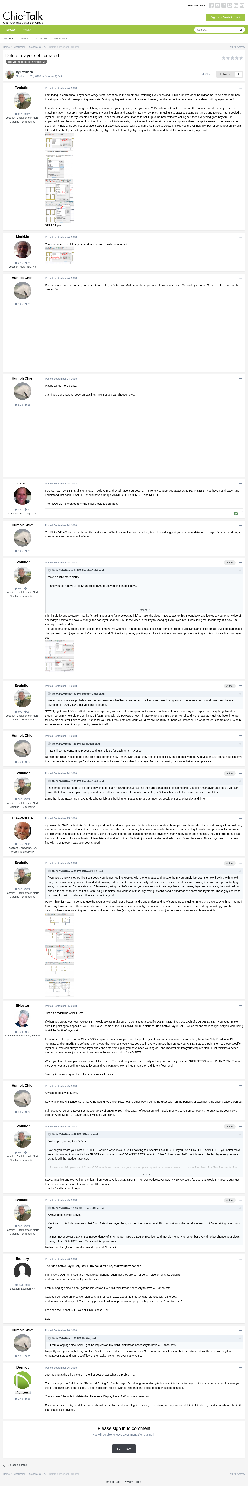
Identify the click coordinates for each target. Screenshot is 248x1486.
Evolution (26, 72)
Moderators (60, 38)
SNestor (22, 1006)
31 (27, 1031)
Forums (8, 38)
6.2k (19, 304)
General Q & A (53, 76)
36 (27, 1398)
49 (27, 844)
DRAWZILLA (22, 818)
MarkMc (22, 237)
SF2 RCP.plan (53, 225)
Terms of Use (112, 1481)
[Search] (215, 30)
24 (27, 114)
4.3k (19, 263)
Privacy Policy (132, 1481)
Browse (11, 31)
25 (27, 304)
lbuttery (22, 1259)
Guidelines (41, 38)
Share (207, 74)
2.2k (19, 1031)
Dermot (22, 1367)
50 (27, 509)
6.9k (19, 509)
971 (18, 114)
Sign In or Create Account (225, 17)
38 (27, 263)
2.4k (19, 1398)
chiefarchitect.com (195, 5)
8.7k (19, 844)
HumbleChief (22, 278)
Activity (27, 29)
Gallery (24, 38)
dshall (22, 483)
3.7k (19, 1285)
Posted (61, 88)
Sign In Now (124, 1448)
